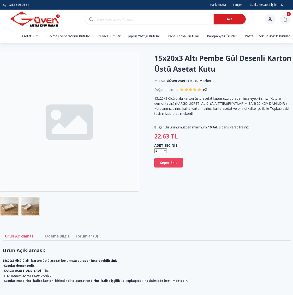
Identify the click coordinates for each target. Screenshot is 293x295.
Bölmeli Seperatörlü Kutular (68, 36)
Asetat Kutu (30, 36)
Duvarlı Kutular (109, 36)
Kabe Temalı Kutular (183, 36)
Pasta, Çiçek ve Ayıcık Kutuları (268, 36)
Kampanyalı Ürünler (222, 36)
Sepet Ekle (168, 162)
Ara (230, 19)
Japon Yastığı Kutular (144, 36)
